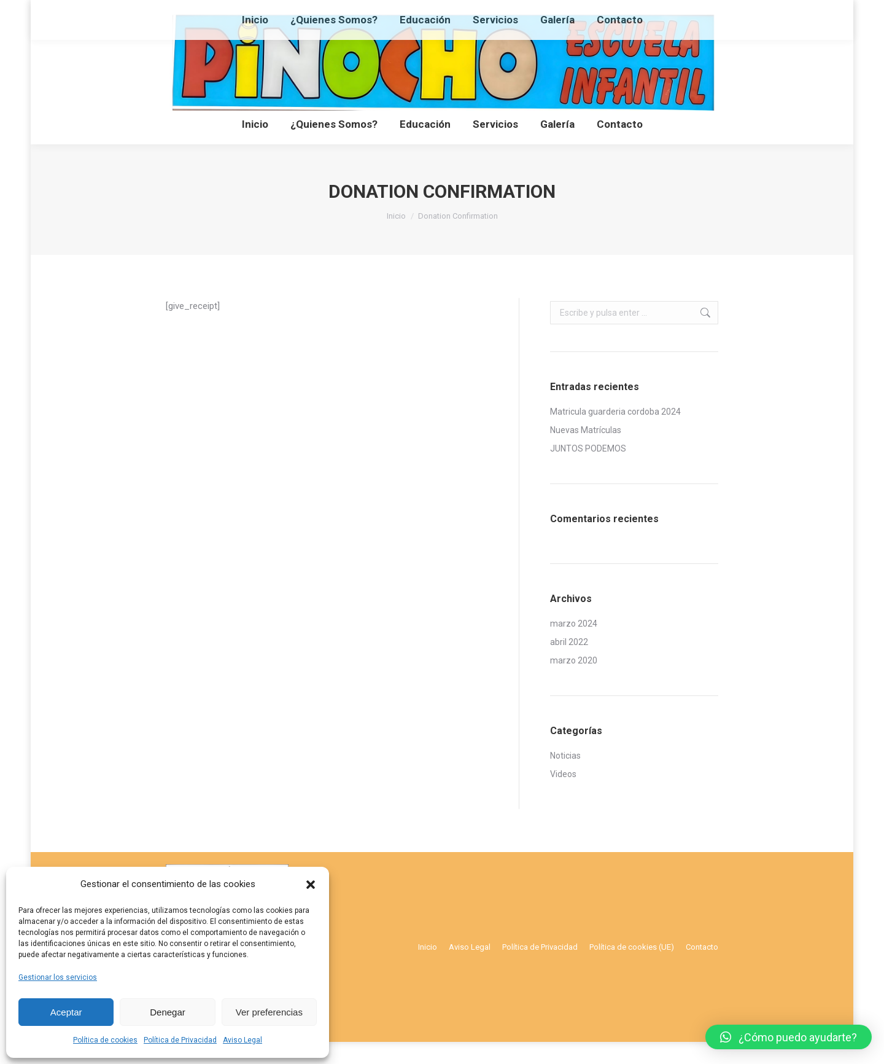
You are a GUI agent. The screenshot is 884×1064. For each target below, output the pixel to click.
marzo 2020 (573, 682)
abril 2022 (569, 664)
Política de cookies (105, 1040)
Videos (563, 796)
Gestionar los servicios (57, 977)
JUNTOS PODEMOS (588, 470)
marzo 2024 (573, 646)
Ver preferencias (269, 1012)
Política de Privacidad (180, 1040)
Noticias (565, 778)
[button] (310, 884)
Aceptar (66, 1012)
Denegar (167, 1012)
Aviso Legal (242, 1040)
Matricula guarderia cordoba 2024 (615, 434)
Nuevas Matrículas (585, 452)
